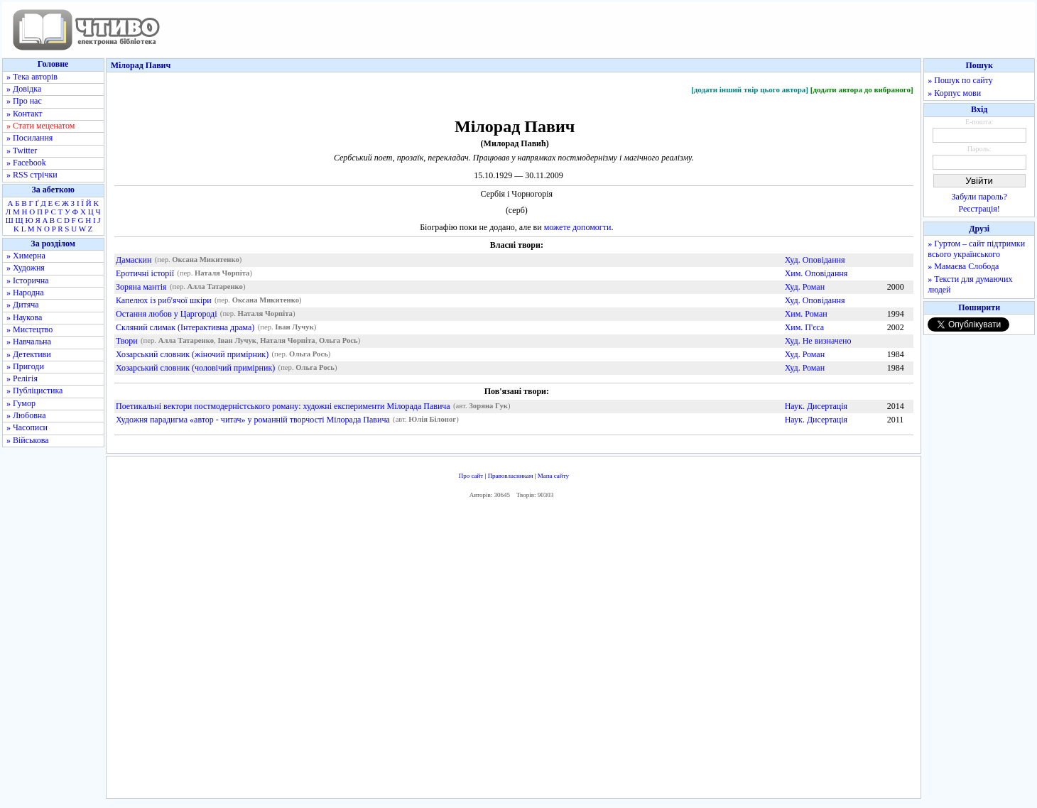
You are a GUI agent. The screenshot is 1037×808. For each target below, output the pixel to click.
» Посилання (29, 138)
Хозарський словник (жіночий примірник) (192, 354)
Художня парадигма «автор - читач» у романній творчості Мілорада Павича (253, 420)
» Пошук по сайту (960, 80)
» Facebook (26, 163)
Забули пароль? (979, 197)
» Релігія (22, 378)
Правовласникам (510, 475)
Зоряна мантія (141, 287)
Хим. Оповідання (816, 273)
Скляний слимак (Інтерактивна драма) (185, 327)
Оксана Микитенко (205, 260)
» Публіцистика (34, 390)
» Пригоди (25, 366)
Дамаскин (133, 260)
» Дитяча (22, 305)
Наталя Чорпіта (222, 274)
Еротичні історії (145, 273)
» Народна (25, 292)
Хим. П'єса (804, 327)
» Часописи (27, 427)
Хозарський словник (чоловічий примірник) (195, 368)
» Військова (27, 440)
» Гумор (21, 403)
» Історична (27, 280)
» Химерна (25, 256)
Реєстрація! (979, 209)
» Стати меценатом (40, 126)
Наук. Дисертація (816, 406)
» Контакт (24, 114)
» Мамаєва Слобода (963, 266)
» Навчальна (28, 341)
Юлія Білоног (432, 420)
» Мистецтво (29, 329)
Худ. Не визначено (818, 341)
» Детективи (28, 354)
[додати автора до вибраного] (861, 89)
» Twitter (21, 150)
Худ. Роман (805, 287)
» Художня (25, 268)
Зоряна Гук (488, 406)
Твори (127, 341)
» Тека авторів (32, 77)
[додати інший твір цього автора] (749, 89)
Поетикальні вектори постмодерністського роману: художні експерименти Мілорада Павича (283, 406)
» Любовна (26, 415)
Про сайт (471, 475)
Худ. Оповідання (815, 260)
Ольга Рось (338, 341)
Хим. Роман (806, 314)
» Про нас (24, 101)
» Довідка (23, 89)
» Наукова (24, 317)
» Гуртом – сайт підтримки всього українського (976, 249)
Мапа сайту (553, 475)
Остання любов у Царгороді (166, 314)
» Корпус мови (954, 93)
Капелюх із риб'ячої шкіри (164, 300)
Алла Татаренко (215, 287)
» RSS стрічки (32, 175)
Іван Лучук (294, 328)
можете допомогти (578, 227)
